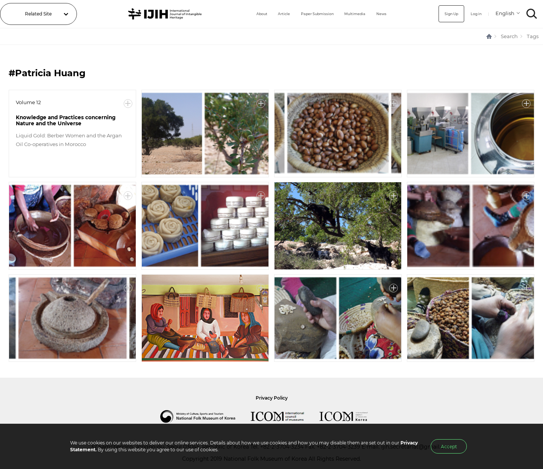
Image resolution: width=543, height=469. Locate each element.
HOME (489, 36)
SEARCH (532, 14)
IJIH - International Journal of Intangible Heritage (156, 14)
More (128, 103)
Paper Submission (307, 14)
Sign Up (444, 14)
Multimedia (351, 14)
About (243, 14)
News (381, 14)
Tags (532, 36)
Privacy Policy (272, 398)
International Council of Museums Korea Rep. (351, 416)
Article (268, 14)
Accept (449, 446)
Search (509, 36)
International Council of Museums (285, 416)
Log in (473, 14)
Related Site (38, 14)
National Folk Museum (205, 416)
